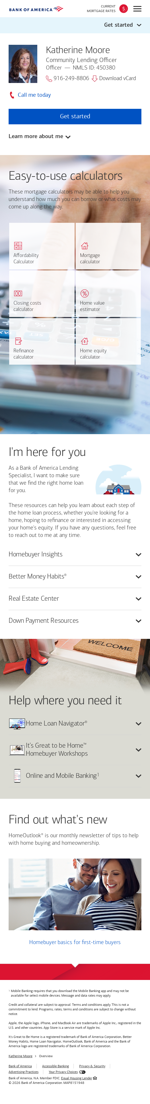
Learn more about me (36, 136)
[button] (75, 25)
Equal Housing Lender (76, 1078)
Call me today (34, 95)
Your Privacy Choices (63, 1072)
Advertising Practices (23, 1072)
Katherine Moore (20, 1056)
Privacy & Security (92, 1066)
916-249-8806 (67, 79)
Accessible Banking (55, 1066)
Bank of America (20, 1066)
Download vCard (113, 79)
